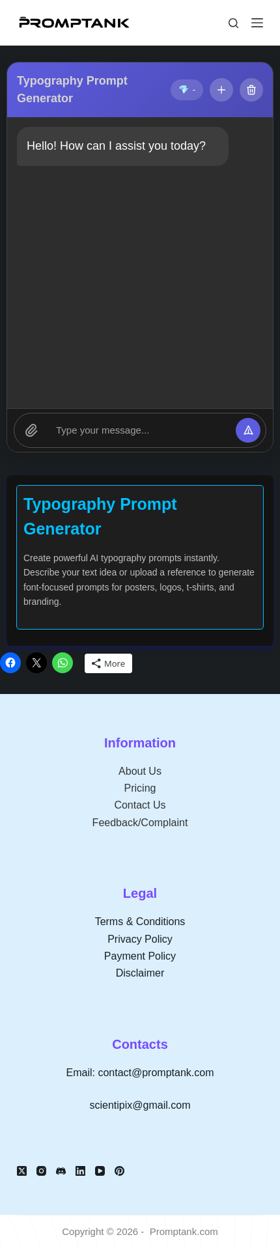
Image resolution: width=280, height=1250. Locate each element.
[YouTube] (100, 1171)
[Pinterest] (119, 1171)
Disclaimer (140, 973)
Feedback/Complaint (140, 822)
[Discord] (61, 1171)
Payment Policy (140, 956)
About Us (140, 771)
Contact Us (139, 805)
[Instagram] (41, 1171)
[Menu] (257, 23)
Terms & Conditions (140, 921)
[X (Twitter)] (22, 1171)
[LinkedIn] (80, 1171)
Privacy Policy (140, 939)
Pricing (140, 788)
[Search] (233, 23)
